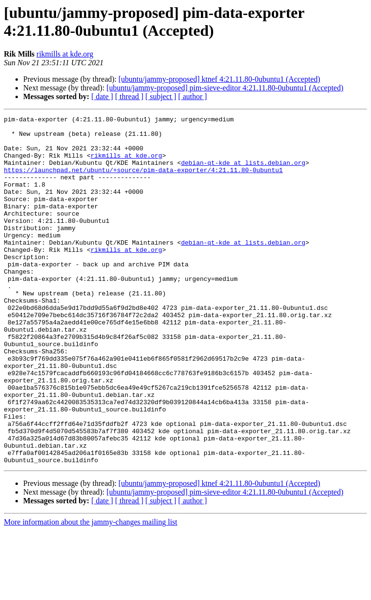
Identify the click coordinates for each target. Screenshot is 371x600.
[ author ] (192, 96)
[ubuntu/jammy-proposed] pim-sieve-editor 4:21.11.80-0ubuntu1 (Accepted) (224, 88)
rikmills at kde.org (65, 54)
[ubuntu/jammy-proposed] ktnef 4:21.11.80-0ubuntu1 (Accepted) (219, 79)
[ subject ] (160, 96)
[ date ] (102, 96)
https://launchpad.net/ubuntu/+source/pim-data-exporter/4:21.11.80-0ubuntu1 (143, 181)
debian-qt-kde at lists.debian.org (243, 172)
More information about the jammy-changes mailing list (90, 591)
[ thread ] (129, 96)
